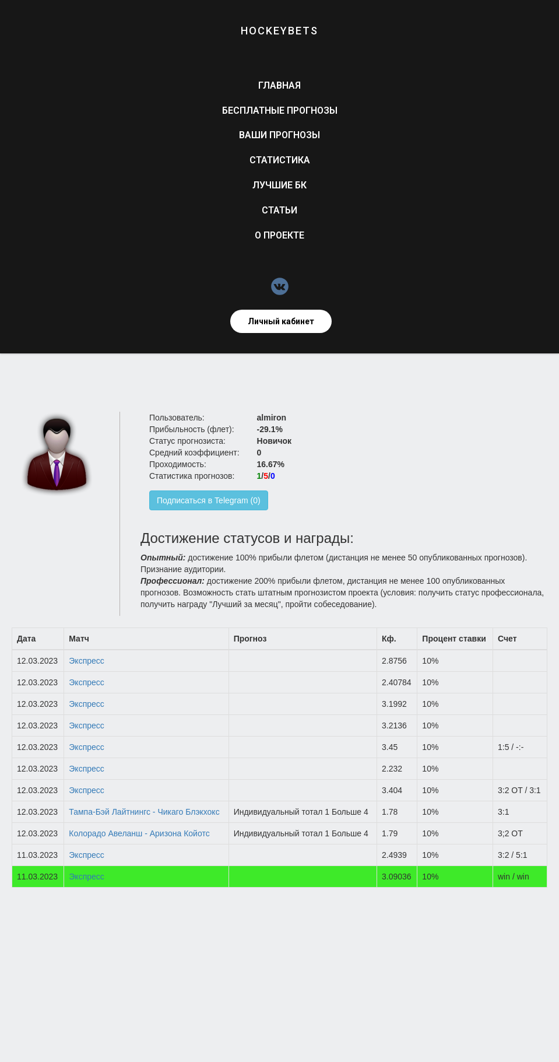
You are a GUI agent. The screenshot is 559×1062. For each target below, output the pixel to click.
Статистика (279, 160)
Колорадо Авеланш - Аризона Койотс (139, 833)
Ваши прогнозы (279, 135)
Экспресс (86, 660)
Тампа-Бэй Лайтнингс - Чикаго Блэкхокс (144, 811)
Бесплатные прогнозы (279, 110)
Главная (279, 85)
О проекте (279, 235)
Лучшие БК (279, 185)
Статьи (279, 210)
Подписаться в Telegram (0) (209, 500)
